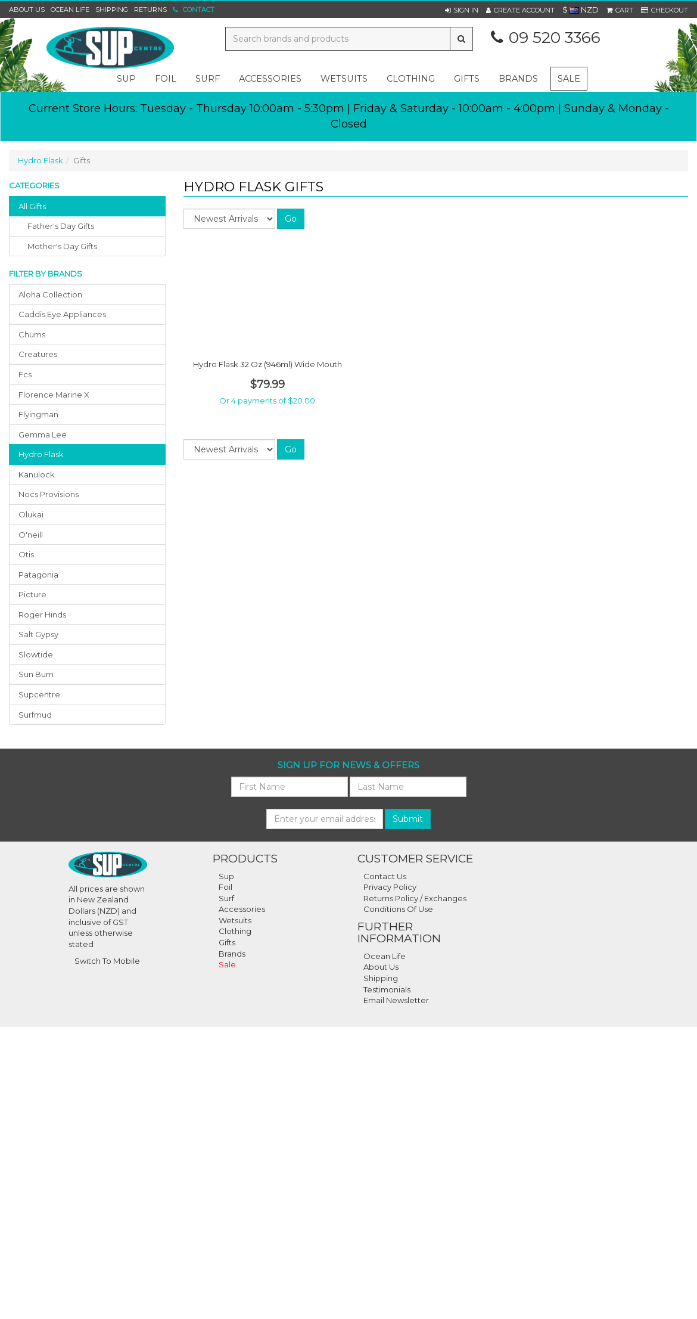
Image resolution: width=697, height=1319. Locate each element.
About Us (27, 9)
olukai (30, 514)
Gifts (227, 942)
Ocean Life (70, 9)
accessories (270, 78)
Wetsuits (235, 920)
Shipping (111, 9)
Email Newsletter (396, 1000)
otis (26, 554)
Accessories (242, 909)
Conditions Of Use (398, 909)
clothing (411, 78)
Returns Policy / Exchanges (414, 898)
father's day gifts (60, 226)
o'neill (30, 534)
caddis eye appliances (62, 314)
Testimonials (386, 989)
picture (32, 594)
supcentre (39, 694)
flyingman (38, 414)
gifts (467, 78)
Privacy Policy (389, 887)
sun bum (36, 674)
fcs (25, 374)
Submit (408, 819)
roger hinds (42, 614)
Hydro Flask (40, 160)
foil (165, 78)
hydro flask (41, 454)
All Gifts (32, 206)
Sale (569, 78)
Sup (226, 876)
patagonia (38, 574)
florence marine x (53, 394)
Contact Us (384, 876)
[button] (461, 10)
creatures (37, 354)
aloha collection (50, 294)
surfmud (35, 714)
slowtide (35, 654)
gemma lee (42, 434)
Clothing (235, 931)
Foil (225, 887)
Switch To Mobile (107, 961)
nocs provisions (48, 494)
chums (31, 334)
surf (207, 78)
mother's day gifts (62, 246)
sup (126, 78)
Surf (226, 898)
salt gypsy (38, 634)
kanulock (36, 474)
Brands (518, 78)
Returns (150, 9)
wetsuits (344, 78)
